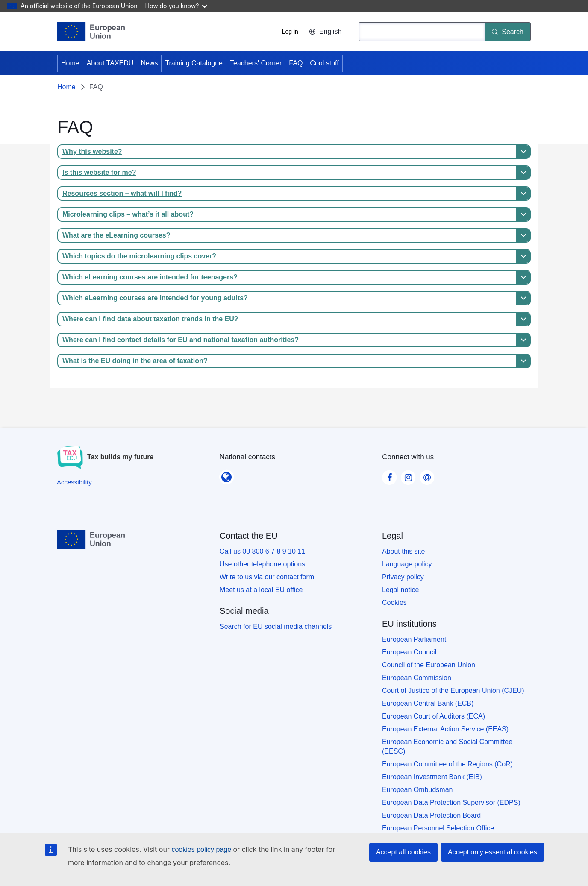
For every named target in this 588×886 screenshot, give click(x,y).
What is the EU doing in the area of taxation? (135, 360)
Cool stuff (324, 63)
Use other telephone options (262, 564)
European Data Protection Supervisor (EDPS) (451, 802)
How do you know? (176, 5)
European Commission (416, 677)
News (149, 63)
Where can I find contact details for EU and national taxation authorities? (180, 339)
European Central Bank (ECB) (427, 703)
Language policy (407, 564)
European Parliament (414, 639)
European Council (409, 652)
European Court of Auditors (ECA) (433, 716)
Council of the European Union (428, 665)
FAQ (296, 63)
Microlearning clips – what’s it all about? (128, 214)
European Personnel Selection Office (438, 828)
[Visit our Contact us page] (426, 475)
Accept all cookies (403, 852)
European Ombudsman (417, 789)
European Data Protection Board (431, 815)
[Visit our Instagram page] (408, 475)
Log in (290, 31)
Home (70, 63)
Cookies (394, 602)
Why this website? (92, 151)
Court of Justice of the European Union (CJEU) (453, 690)
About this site (403, 551)
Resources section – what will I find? (122, 193)
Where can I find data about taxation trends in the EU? (150, 319)
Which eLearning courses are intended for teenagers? (150, 277)
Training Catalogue (194, 63)
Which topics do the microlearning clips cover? (139, 256)
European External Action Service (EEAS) (445, 729)
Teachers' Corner (256, 63)
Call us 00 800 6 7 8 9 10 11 (262, 551)
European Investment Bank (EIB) (432, 776)
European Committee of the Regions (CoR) (447, 764)
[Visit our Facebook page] (389, 475)
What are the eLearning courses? (116, 235)
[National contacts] (226, 474)
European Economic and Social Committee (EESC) (447, 746)
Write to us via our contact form (267, 577)
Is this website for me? (99, 172)
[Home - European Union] (91, 31)
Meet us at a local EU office (261, 589)
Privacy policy (403, 577)
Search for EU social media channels (276, 626)
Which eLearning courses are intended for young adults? (155, 298)
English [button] (325, 31)
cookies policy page (201, 849)
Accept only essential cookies (492, 852)
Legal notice (400, 589)
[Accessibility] (74, 482)
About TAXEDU (110, 63)
